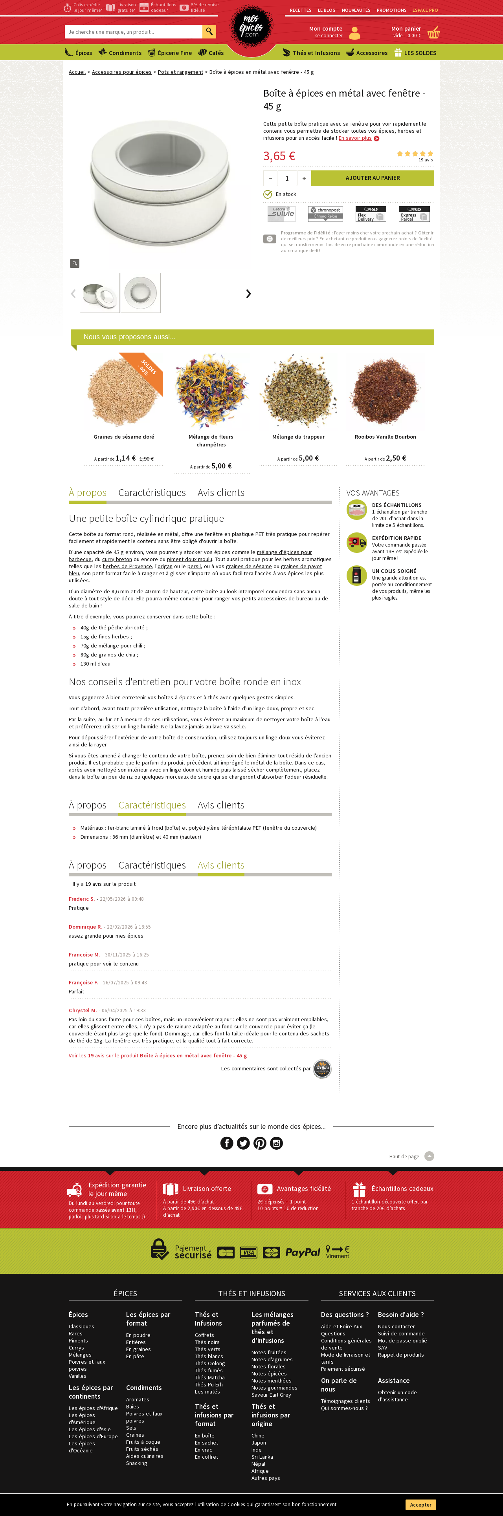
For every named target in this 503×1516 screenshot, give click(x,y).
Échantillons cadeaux (402, 1188)
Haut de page (411, 1156)
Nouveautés (356, 10)
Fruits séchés (142, 1448)
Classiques (81, 1326)
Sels (131, 1427)
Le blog (327, 10)
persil (194, 566)
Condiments (125, 53)
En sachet (206, 1442)
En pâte (135, 1356)
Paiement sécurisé (343, 1368)
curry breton (117, 559)
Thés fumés (209, 1370)
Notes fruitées (269, 1352)
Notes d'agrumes (272, 1359)
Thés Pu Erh (209, 1384)
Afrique (260, 1470)
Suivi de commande (401, 1333)
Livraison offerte (207, 1188)
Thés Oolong (210, 1363)
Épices (83, 53)
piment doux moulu (189, 559)
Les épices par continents (91, 1392)
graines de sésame (249, 566)
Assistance (394, 1380)
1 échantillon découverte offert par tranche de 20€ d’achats (390, 1205)
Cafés (216, 53)
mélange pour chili (120, 645)
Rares (76, 1333)
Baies (132, 1406)
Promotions (392, 10)
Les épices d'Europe (93, 1436)
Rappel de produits (401, 1354)
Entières (136, 1342)
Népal (258, 1463)
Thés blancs (209, 1356)
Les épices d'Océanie (82, 1447)
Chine (258, 1435)
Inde (257, 1449)
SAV (382, 1347)
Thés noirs (207, 1342)
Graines (135, 1434)
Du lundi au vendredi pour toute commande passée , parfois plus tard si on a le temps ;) (107, 1210)
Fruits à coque (143, 1441)
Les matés (207, 1391)
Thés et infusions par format (214, 1415)
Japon (259, 1442)
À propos (87, 492)
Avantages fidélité (304, 1188)
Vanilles (77, 1375)
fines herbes (114, 636)
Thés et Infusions (316, 53)
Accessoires (371, 53)
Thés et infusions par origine (271, 1415)
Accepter (420, 1504)
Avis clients (221, 492)
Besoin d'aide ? (401, 1314)
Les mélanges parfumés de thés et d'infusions (273, 1327)
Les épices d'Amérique (82, 1419)
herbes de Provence (127, 566)
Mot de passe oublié (402, 1340)
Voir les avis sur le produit (158, 1055)
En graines (138, 1349)
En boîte (205, 1435)
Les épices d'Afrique (93, 1408)
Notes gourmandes (274, 1387)
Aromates (137, 1399)
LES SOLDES (420, 53)
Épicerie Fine (175, 53)
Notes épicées (269, 1373)
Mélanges (80, 1354)
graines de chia (117, 654)
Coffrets (204, 1335)
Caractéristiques (152, 492)
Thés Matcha (210, 1377)
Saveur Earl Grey (271, 1394)
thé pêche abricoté (122, 627)
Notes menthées (272, 1380)
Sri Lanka (262, 1456)
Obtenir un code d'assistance (397, 1396)
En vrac (203, 1449)
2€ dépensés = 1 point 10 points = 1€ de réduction (288, 1205)
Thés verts (207, 1349)
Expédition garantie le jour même (117, 1189)
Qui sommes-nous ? (344, 1408)
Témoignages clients (345, 1400)
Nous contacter (396, 1326)
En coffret (206, 1456)
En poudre (138, 1335)
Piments (78, 1340)
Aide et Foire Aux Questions (341, 1330)
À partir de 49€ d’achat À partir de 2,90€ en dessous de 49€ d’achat (202, 1208)
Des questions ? (345, 1314)
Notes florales (269, 1366)
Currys (76, 1347)
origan (165, 566)
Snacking (136, 1463)
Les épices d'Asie (90, 1429)
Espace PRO (425, 10)
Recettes (301, 10)
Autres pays (266, 1477)
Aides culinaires (144, 1455)
